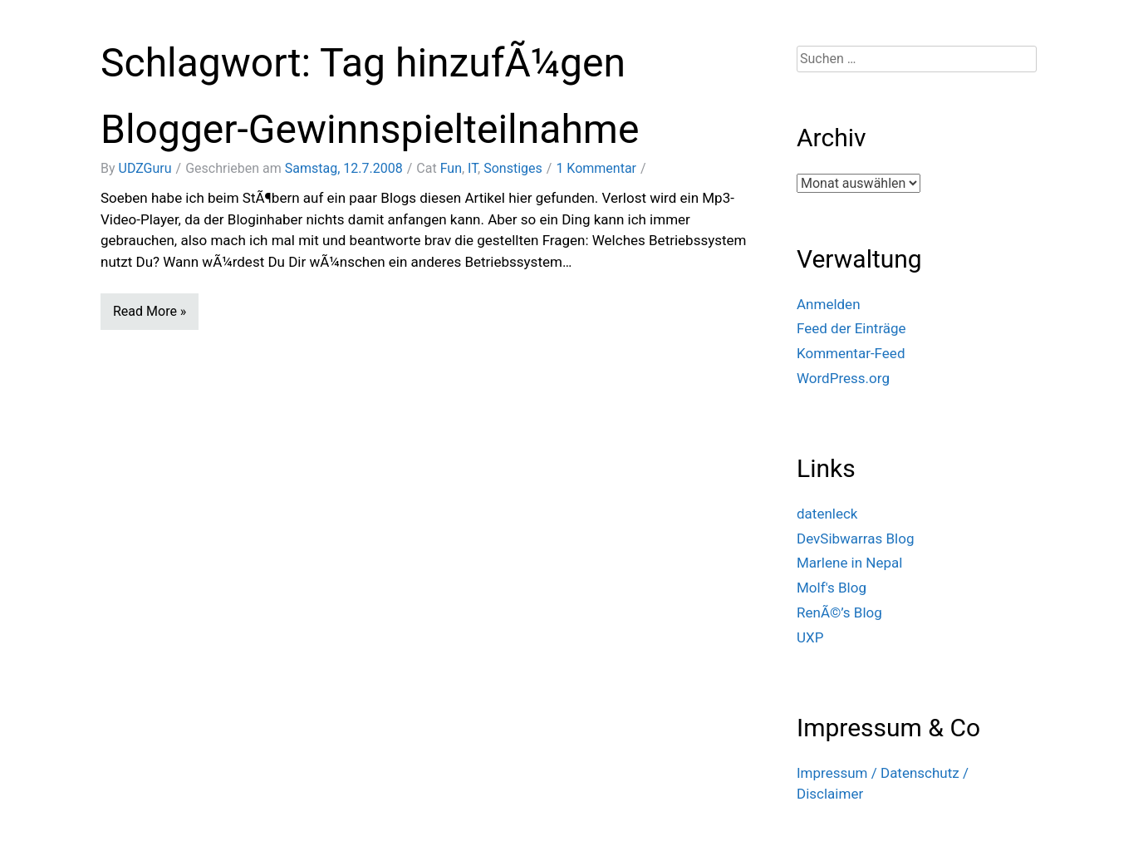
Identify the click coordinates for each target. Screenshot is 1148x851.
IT (473, 168)
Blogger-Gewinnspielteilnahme (370, 129)
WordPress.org (843, 378)
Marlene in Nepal (849, 562)
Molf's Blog (831, 587)
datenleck (827, 513)
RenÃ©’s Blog (839, 612)
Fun (451, 168)
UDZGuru (145, 168)
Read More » (149, 311)
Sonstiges (512, 168)
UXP (810, 637)
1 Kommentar (596, 168)
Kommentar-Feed (851, 353)
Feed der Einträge (851, 328)
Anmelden (829, 304)
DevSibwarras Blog (856, 538)
